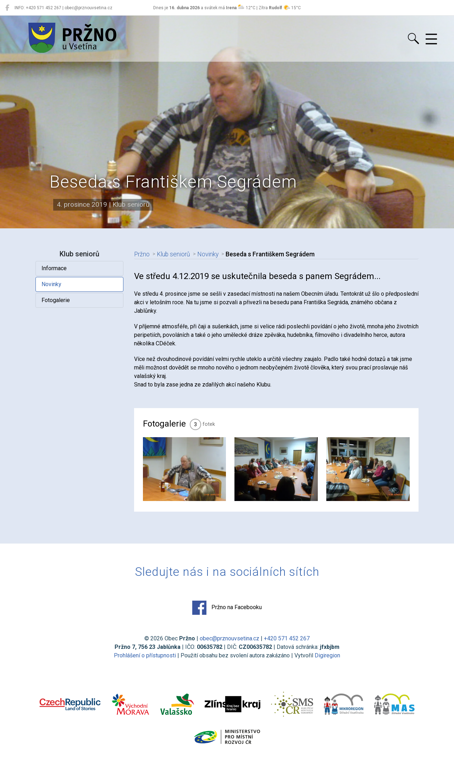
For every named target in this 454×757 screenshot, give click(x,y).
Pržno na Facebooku (227, 608)
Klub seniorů (173, 254)
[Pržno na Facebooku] (7, 8)
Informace (54, 268)
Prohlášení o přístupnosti (145, 655)
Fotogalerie (55, 300)
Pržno (142, 254)
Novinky (51, 284)
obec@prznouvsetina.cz (229, 638)
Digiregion (327, 655)
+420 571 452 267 (287, 638)
